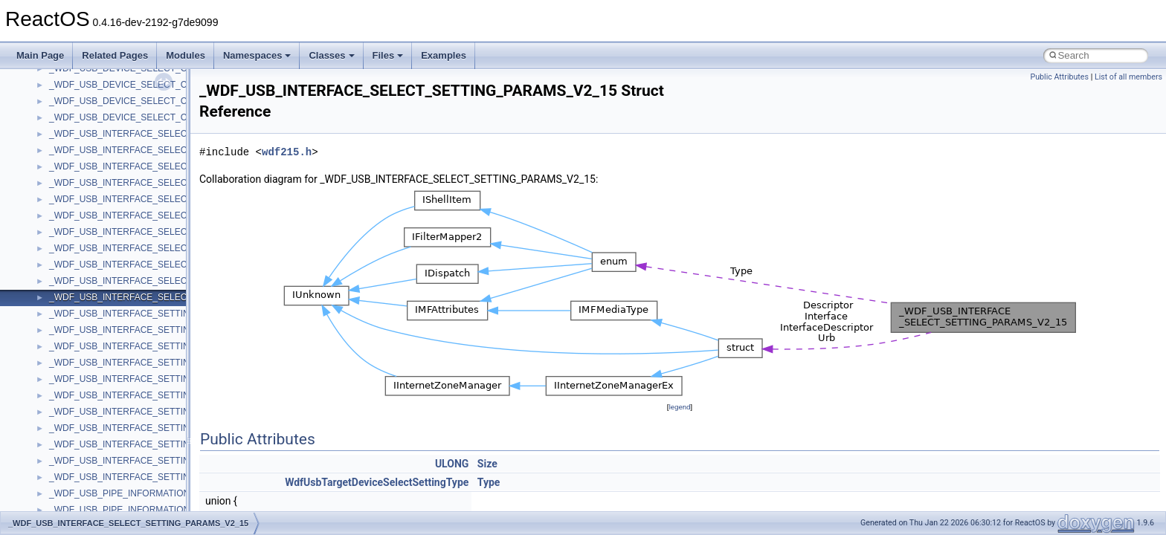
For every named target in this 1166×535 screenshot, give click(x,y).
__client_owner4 (81, 94)
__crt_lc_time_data (86, 323)
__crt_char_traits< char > (98, 209)
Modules (185, 55)
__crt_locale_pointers (91, 372)
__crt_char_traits (82, 192)
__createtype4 (77, 176)
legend (679, 407)
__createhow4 (77, 160)
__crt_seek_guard (84, 503)
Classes (331, 55)
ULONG (451, 464)
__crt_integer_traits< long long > (113, 307)
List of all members (1128, 77)
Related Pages (115, 55)
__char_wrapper (81, 78)
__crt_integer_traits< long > (103, 290)
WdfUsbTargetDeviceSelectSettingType (376, 482)
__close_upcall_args (89, 111)
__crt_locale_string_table (98, 405)
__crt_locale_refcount (92, 388)
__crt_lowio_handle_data (98, 437)
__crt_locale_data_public (98, 356)
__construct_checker (90, 143)
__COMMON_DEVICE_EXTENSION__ (127, 127)
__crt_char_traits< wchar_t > (105, 225)
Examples (443, 55)
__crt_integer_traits (87, 274)
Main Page (40, 55)
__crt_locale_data (84, 339)
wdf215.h (287, 152)
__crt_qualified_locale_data (103, 470)
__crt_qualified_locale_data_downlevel (125, 487)
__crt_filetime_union (89, 258)
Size (487, 464)
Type (488, 482)
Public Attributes (1059, 77)
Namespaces (257, 55)
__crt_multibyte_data (90, 454)
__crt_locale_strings (89, 421)
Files (388, 55)
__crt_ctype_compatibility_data (110, 241)
